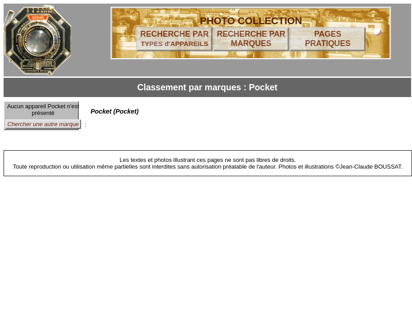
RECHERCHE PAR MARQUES (251, 39)
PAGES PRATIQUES (328, 39)
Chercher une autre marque (43, 124)
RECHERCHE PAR (174, 38)
